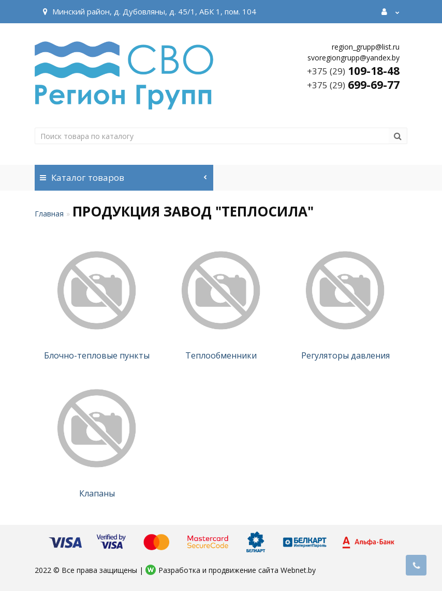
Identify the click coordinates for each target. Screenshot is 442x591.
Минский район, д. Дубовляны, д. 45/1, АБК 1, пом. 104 (148, 11)
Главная (49, 214)
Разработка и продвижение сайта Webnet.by (237, 570)
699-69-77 (353, 84)
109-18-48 (353, 71)
